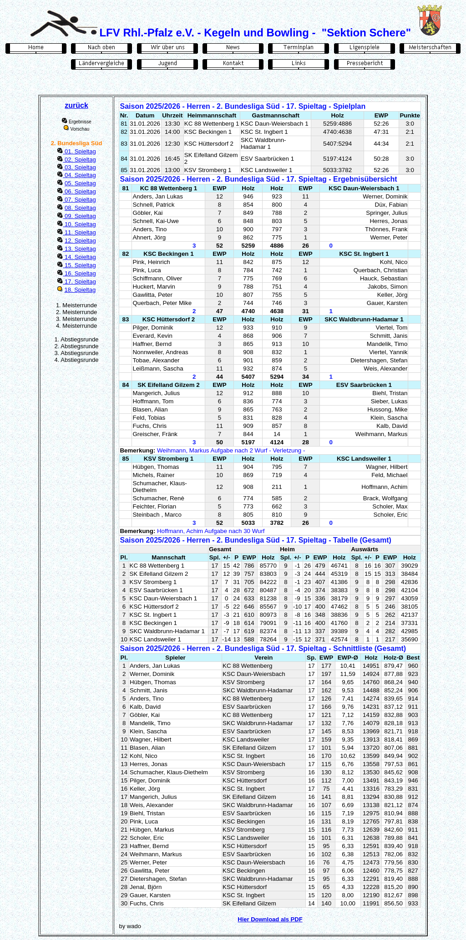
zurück (76, 105)
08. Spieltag (80, 207)
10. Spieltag (79, 224)
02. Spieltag (79, 159)
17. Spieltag (79, 281)
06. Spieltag (79, 191)
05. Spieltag (80, 183)
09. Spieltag (79, 216)
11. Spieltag (79, 232)
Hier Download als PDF (270, 919)
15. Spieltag (79, 265)
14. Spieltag (79, 257)
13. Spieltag (79, 248)
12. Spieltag (80, 240)
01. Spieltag (79, 151)
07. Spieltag (79, 199)
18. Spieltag (80, 289)
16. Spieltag (79, 273)
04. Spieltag (79, 175)
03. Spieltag (79, 167)
